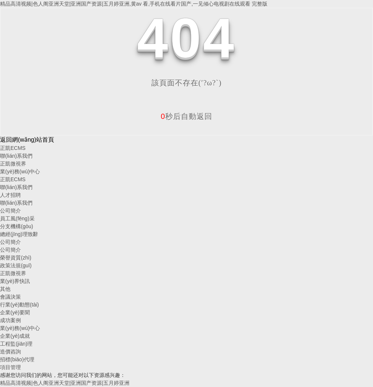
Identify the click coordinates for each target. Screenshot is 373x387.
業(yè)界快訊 (15, 281)
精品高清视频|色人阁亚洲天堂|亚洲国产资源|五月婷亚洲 (64, 383)
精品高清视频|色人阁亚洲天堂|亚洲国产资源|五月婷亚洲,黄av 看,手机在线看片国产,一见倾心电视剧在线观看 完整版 (133, 4)
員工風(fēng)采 (17, 218)
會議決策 (10, 297)
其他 (5, 289)
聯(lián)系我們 (16, 156)
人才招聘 (10, 195)
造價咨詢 (10, 352)
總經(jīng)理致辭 (19, 234)
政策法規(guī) (16, 265)
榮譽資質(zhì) (15, 258)
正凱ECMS (12, 148)
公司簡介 (10, 211)
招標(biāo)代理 (17, 359)
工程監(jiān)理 (16, 344)
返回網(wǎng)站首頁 (27, 139)
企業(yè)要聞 (15, 312)
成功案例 (10, 320)
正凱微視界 (13, 164)
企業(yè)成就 (15, 336)
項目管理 (10, 367)
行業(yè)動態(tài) (19, 305)
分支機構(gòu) (16, 226)
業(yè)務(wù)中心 (20, 171)
